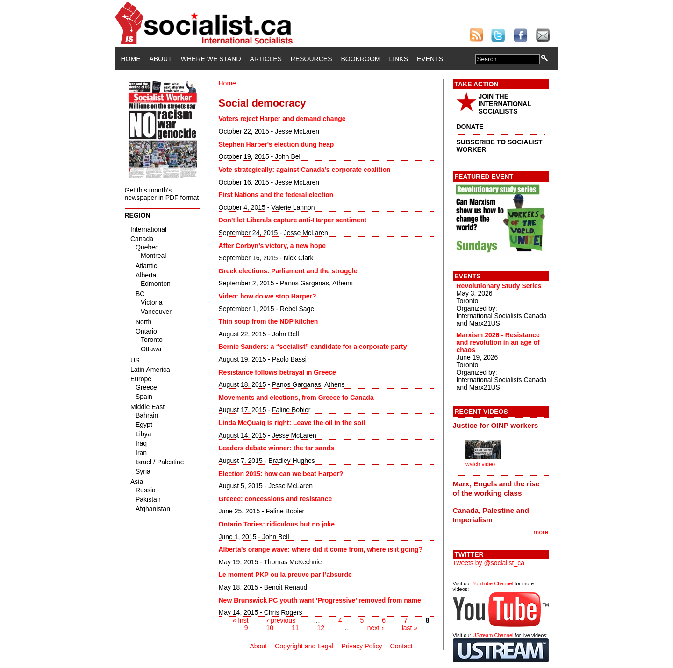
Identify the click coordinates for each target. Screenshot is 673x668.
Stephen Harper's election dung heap (276, 144)
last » (409, 628)
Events (430, 59)
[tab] (501, 425)
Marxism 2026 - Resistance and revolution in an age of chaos (498, 342)
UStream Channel (493, 635)
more (541, 532)
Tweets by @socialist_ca (489, 563)
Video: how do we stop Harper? (267, 296)
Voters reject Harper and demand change (282, 118)
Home (131, 59)
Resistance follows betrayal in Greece (277, 372)
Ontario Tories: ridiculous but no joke (277, 524)
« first (241, 620)
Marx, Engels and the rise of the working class (496, 488)
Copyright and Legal (304, 646)
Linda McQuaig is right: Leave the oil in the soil (292, 422)
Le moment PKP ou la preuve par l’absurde (285, 574)
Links (398, 59)
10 (270, 628)
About (161, 59)
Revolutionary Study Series (499, 286)
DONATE (470, 126)
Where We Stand (211, 59)
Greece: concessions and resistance (275, 499)
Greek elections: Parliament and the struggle (288, 271)
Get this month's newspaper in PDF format (162, 193)
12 (320, 628)
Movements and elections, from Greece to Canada (296, 397)
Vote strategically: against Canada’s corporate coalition (305, 169)
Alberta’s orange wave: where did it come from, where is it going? (321, 549)
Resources (311, 59)
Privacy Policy (361, 646)
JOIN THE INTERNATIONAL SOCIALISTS (505, 103)
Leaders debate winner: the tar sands (276, 448)
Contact (401, 646)
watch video (480, 464)
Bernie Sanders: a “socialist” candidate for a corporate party (313, 346)
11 (295, 628)
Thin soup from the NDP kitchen (268, 321)
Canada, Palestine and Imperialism (491, 515)
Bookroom (360, 59)
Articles (266, 59)
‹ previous (281, 620)
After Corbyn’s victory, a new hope (272, 245)
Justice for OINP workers (495, 425)
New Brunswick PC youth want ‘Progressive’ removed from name (320, 600)
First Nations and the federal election (276, 195)
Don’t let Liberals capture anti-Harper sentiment (293, 220)
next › (375, 628)
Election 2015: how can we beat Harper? (281, 473)
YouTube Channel (493, 583)
